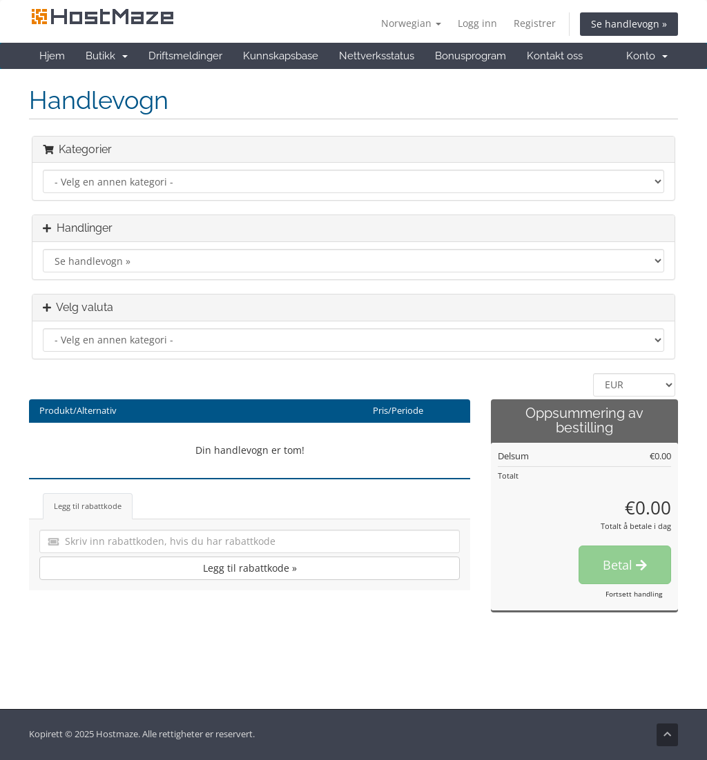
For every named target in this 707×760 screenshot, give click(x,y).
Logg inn (477, 23)
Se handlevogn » (629, 23)
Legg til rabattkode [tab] (88, 506)
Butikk (107, 56)
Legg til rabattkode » (250, 567)
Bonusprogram (470, 56)
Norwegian (411, 23)
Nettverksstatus (376, 56)
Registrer (535, 23)
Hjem (52, 56)
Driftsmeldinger (185, 56)
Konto (647, 56)
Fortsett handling (634, 594)
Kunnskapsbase (280, 56)
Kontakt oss (555, 56)
